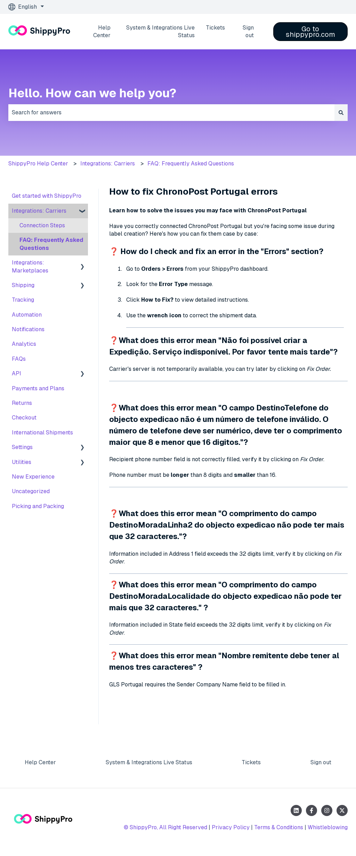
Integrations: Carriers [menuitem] (39, 210)
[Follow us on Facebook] (311, 810)
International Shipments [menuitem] (42, 432)
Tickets (215, 27)
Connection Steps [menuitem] (42, 225)
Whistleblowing (328, 827)
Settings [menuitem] (22, 447)
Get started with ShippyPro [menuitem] (46, 195)
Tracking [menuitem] (23, 299)
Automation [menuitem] (27, 314)
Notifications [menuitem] (28, 329)
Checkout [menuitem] (24, 417)
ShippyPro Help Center (38, 163)
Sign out (248, 31)
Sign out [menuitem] (320, 762)
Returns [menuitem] (22, 403)
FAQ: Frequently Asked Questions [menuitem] (51, 243)
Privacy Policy (231, 827)
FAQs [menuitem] (19, 358)
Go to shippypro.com (310, 31)
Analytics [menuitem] (24, 344)
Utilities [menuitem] (21, 462)
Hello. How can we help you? (92, 93)
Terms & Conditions (278, 827)
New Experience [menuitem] (33, 476)
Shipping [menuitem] (23, 285)
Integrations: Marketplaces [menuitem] (30, 266)
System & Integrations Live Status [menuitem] (149, 762)
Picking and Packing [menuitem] (38, 506)
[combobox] (171, 112)
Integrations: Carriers (107, 163)
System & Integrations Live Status (160, 31)
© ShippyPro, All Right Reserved (165, 827)
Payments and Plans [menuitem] (38, 388)
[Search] (341, 112)
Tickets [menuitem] (251, 762)
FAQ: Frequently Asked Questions (190, 163)
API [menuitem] (16, 373)
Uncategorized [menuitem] (31, 491)
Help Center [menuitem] (40, 762)
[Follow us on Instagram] (326, 810)
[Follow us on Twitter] (342, 810)
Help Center (102, 31)
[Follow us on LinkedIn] (296, 810)
